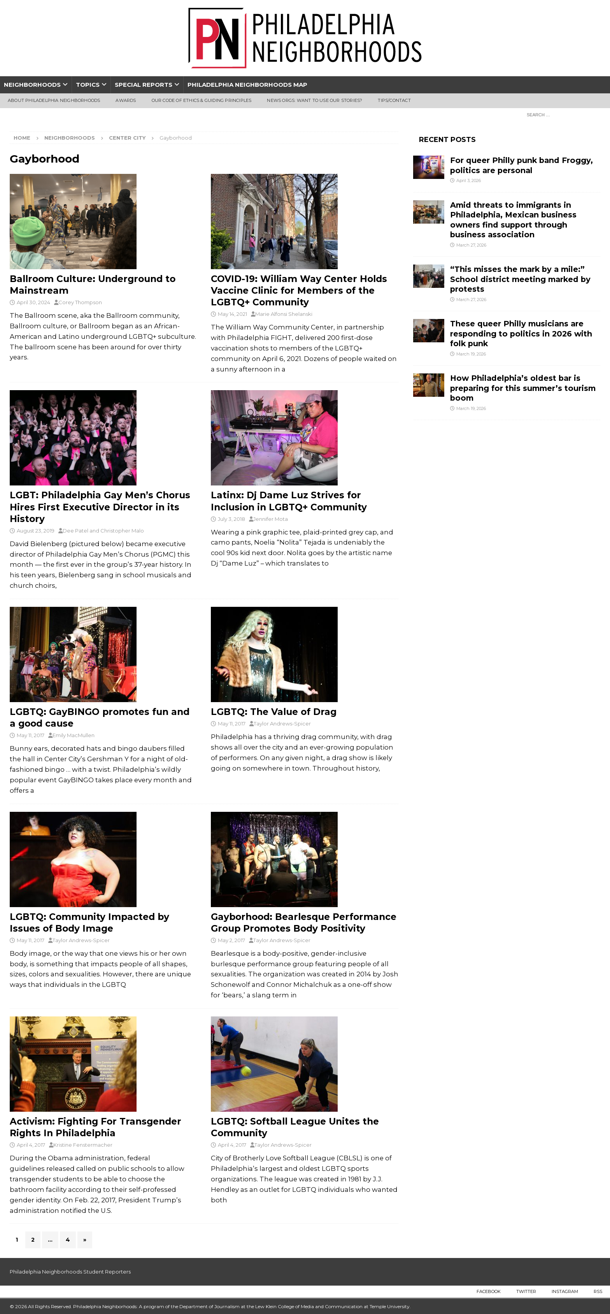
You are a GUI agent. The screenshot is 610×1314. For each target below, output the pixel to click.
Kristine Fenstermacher (82, 1145)
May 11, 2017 (30, 735)
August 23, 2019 (35, 530)
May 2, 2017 (231, 940)
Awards (126, 100)
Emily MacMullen (74, 735)
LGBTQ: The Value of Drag (274, 711)
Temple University (390, 1306)
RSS (598, 1291)
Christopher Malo (122, 530)
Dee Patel (75, 530)
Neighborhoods (32, 84)
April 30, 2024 (33, 302)
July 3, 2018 (231, 519)
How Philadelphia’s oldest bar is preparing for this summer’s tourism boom (523, 388)
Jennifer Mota (270, 519)
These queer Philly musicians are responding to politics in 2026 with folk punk (521, 333)
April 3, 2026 (468, 180)
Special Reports (143, 84)
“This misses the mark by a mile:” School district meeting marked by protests (520, 279)
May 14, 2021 (232, 314)
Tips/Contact (394, 100)
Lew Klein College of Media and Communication (309, 1306)
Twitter (526, 1291)
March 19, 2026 (471, 354)
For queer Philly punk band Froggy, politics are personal (521, 165)
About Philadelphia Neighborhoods (54, 100)
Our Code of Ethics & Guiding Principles (202, 100)
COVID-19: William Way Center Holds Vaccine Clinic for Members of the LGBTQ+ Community (299, 290)
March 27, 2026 (471, 245)
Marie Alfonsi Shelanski (283, 314)
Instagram (565, 1291)
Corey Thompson (80, 302)
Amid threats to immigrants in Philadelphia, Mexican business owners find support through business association (513, 219)
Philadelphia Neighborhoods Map (247, 84)
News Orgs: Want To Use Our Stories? (314, 100)
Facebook (489, 1291)
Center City (127, 138)
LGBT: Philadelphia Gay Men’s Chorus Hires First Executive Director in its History (100, 507)
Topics (88, 84)
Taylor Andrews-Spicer (282, 723)
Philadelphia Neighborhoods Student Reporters (70, 1271)
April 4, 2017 (31, 1145)
